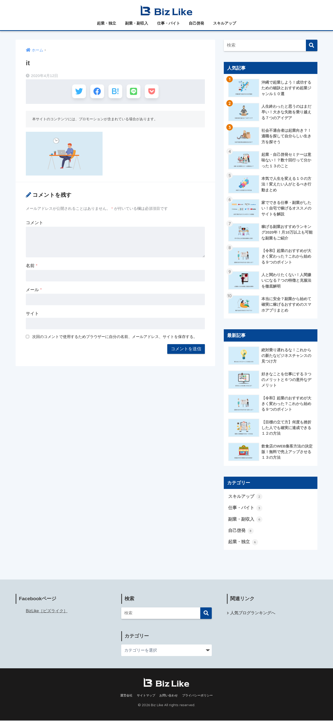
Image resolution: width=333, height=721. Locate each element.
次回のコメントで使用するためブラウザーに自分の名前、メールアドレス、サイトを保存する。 (114, 337)
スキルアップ (224, 23)
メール (34, 290)
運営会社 (126, 696)
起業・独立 (106, 23)
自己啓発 (196, 23)
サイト (32, 314)
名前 (31, 266)
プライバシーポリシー (197, 696)
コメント (34, 223)
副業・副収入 (136, 23)
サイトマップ (146, 696)
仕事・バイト (168, 23)
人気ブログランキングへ (252, 613)
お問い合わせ (168, 696)
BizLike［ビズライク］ (47, 611)
